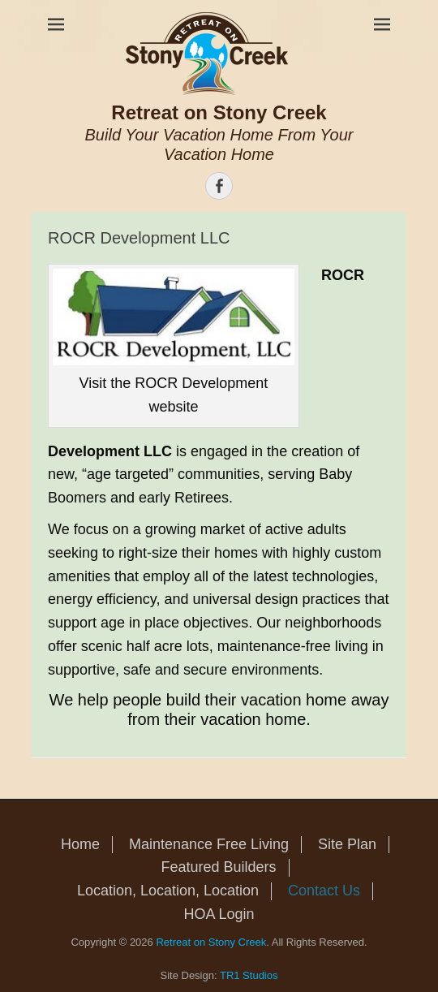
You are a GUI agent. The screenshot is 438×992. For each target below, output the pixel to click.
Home (80, 844)
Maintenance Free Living (209, 844)
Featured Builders (218, 867)
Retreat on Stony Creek (218, 112)
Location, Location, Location (168, 890)
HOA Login (218, 914)
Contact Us (324, 890)
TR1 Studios (249, 975)
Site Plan (347, 844)
